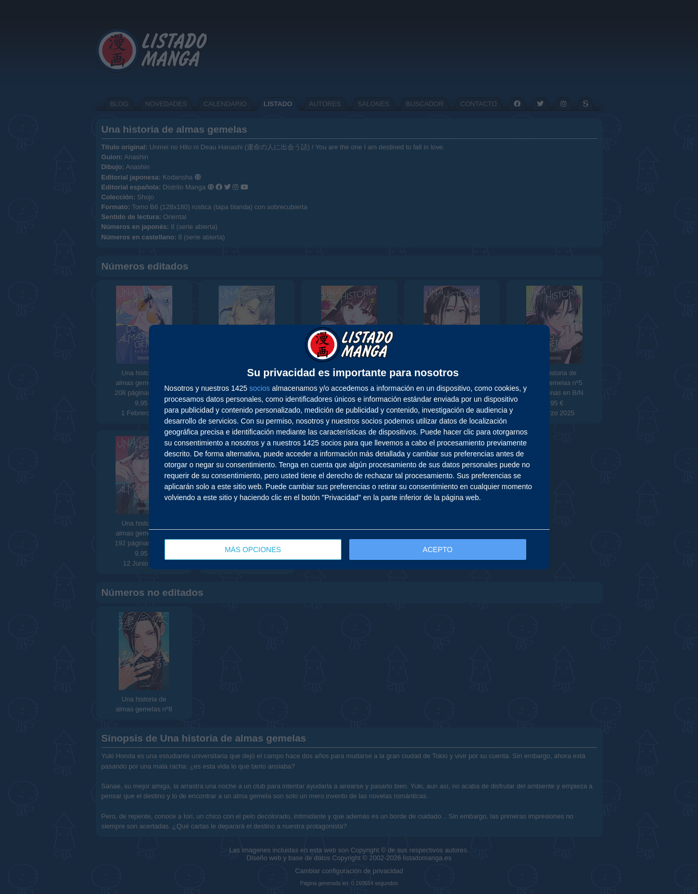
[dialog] (349, 447)
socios (259, 388)
